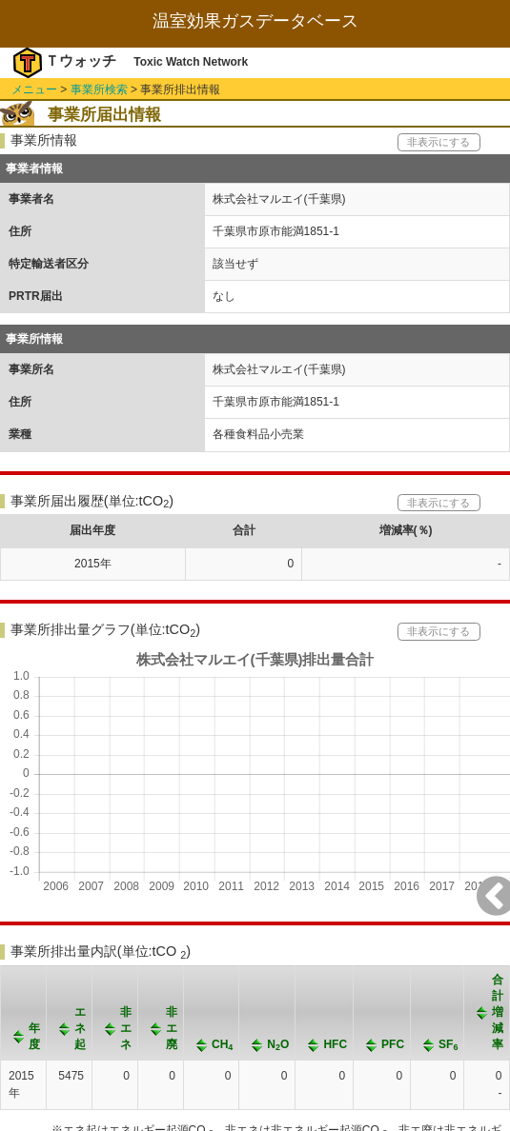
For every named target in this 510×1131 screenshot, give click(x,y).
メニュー (34, 89)
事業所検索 (99, 89)
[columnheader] (24, 1012)
